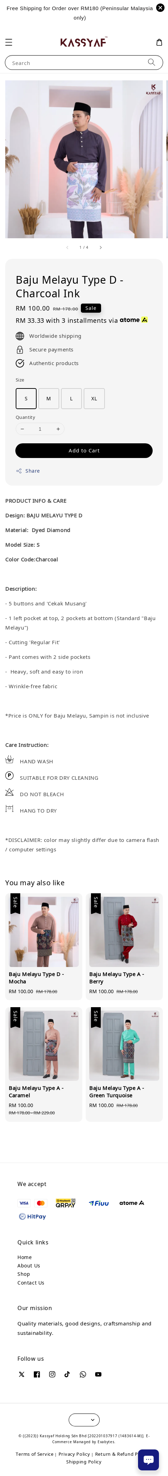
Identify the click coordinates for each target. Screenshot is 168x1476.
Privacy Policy (74, 1454)
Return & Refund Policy (121, 1454)
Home (24, 1257)
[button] (8, 42)
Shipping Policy (84, 1462)
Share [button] (28, 470)
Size (20, 380)
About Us (28, 1265)
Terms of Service (34, 1454)
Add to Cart (84, 450)
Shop (23, 1274)
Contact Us (31, 1282)
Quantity (25, 417)
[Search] (151, 62)
